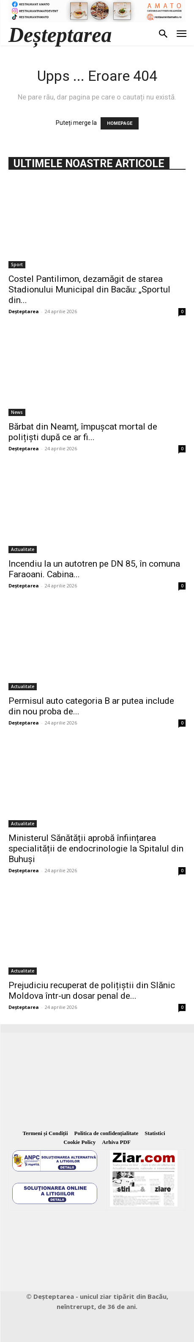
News (17, 412)
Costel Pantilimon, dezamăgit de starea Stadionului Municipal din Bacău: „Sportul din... (89, 289)
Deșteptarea (23, 311)
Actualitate (22, 549)
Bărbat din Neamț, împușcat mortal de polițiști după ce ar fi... (82, 432)
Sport (17, 264)
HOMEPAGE (119, 123)
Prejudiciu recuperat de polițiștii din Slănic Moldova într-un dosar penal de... (91, 990)
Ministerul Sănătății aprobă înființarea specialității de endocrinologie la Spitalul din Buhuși (95, 848)
